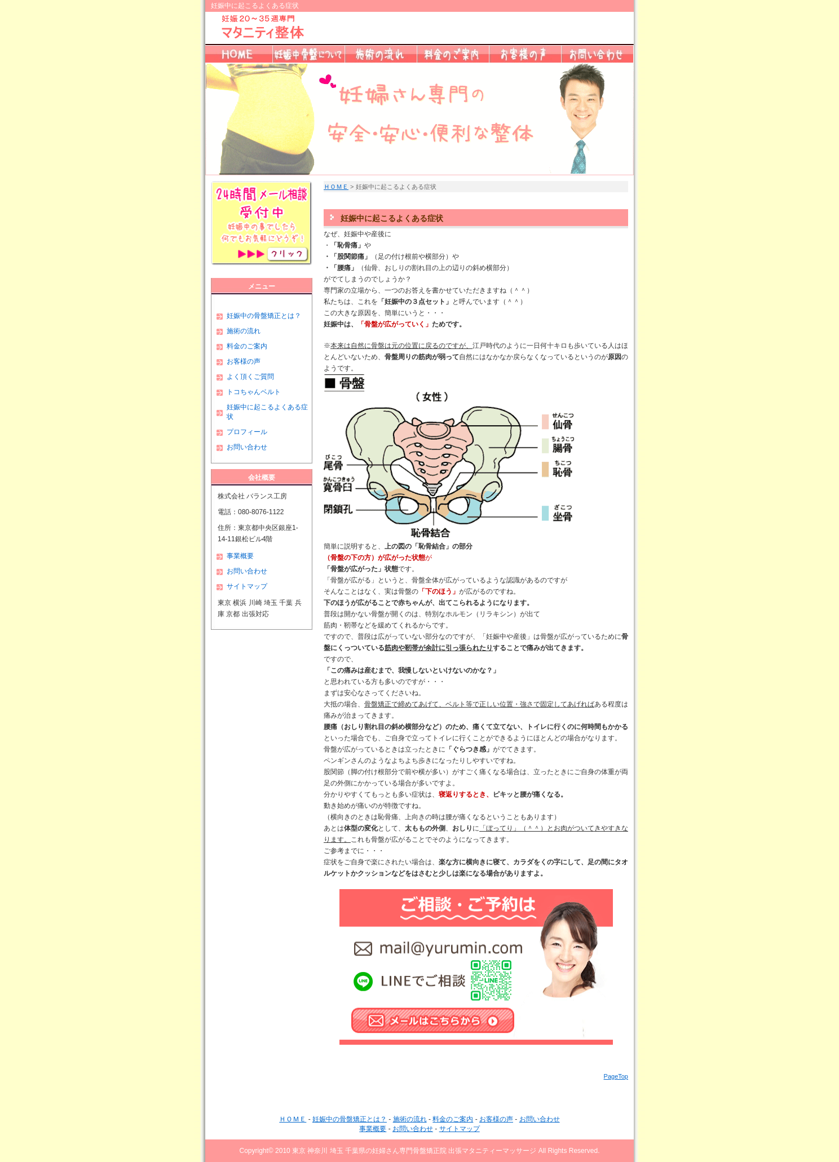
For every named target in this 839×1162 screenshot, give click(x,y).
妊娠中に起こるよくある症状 (267, 412)
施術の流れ (243, 331)
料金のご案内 (247, 346)
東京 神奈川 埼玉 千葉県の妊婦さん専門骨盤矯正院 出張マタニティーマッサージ (414, 1151)
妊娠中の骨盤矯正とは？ (264, 316)
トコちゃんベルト (254, 392)
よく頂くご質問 (250, 377)
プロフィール (247, 432)
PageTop (616, 1076)
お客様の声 (243, 361)
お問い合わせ (247, 447)
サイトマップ (247, 586)
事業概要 (240, 556)
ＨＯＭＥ (336, 186)
